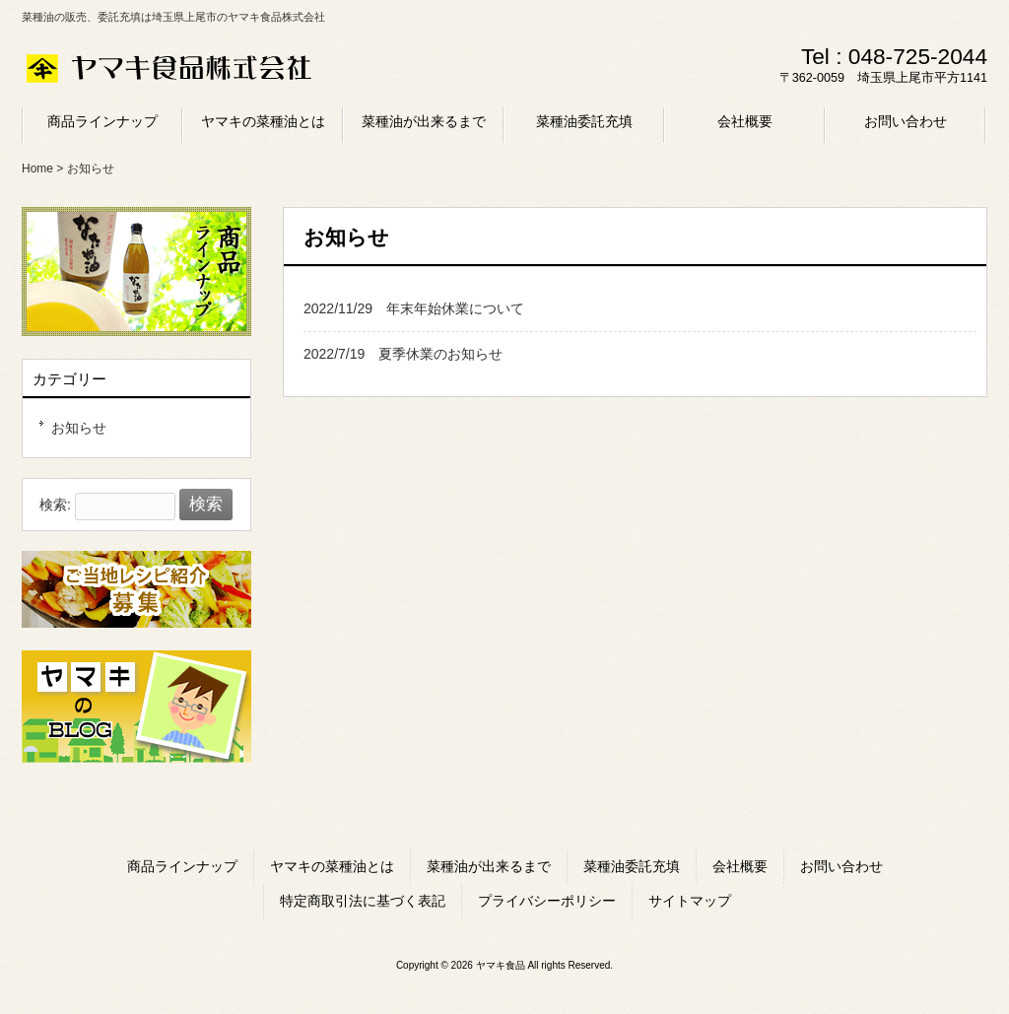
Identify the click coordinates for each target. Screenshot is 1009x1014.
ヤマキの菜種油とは (332, 866)
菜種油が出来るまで (489, 866)
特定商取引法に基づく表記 (362, 901)
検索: (55, 504)
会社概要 (740, 866)
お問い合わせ (841, 866)
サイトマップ (689, 901)
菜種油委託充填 (631, 866)
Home (37, 168)
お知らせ (78, 428)
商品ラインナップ (182, 866)
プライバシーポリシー (547, 901)
